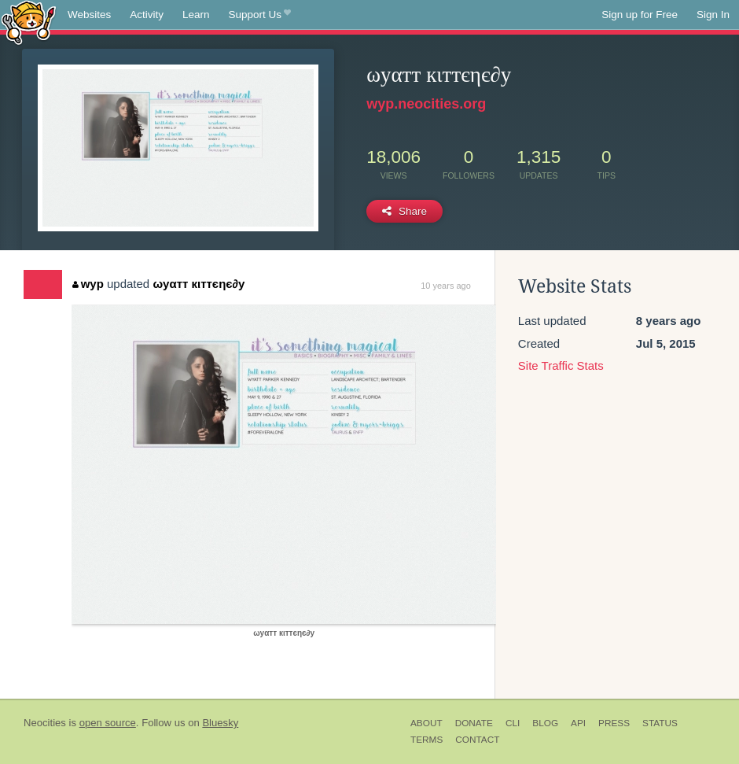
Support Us (260, 15)
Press (614, 723)
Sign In (713, 14)
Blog (545, 723)
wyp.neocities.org (426, 104)
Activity (147, 14)
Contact (477, 739)
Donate (474, 723)
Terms (426, 739)
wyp (88, 283)
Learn (196, 14)
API (578, 723)
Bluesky (220, 723)
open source (107, 723)
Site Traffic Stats (561, 365)
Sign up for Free (639, 14)
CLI (513, 723)
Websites (89, 14)
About (426, 723)
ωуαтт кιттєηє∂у (198, 283)
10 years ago (446, 285)
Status (660, 723)
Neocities (45, 723)
